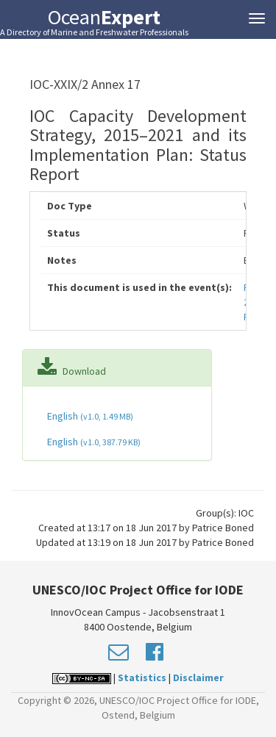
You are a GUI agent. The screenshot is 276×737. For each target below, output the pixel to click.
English (89, 416)
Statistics (142, 677)
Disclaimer (198, 677)
